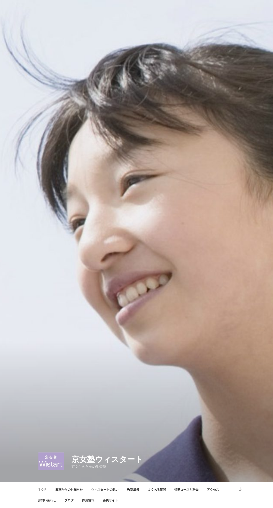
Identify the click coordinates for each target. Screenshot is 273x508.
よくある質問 (157, 489)
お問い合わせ (47, 500)
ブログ (69, 500)
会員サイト (110, 500)
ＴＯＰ (42, 489)
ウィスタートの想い (105, 489)
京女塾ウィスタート (107, 459)
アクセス (213, 489)
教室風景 (133, 489)
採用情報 (88, 500)
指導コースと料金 (186, 489)
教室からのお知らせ (69, 489)
